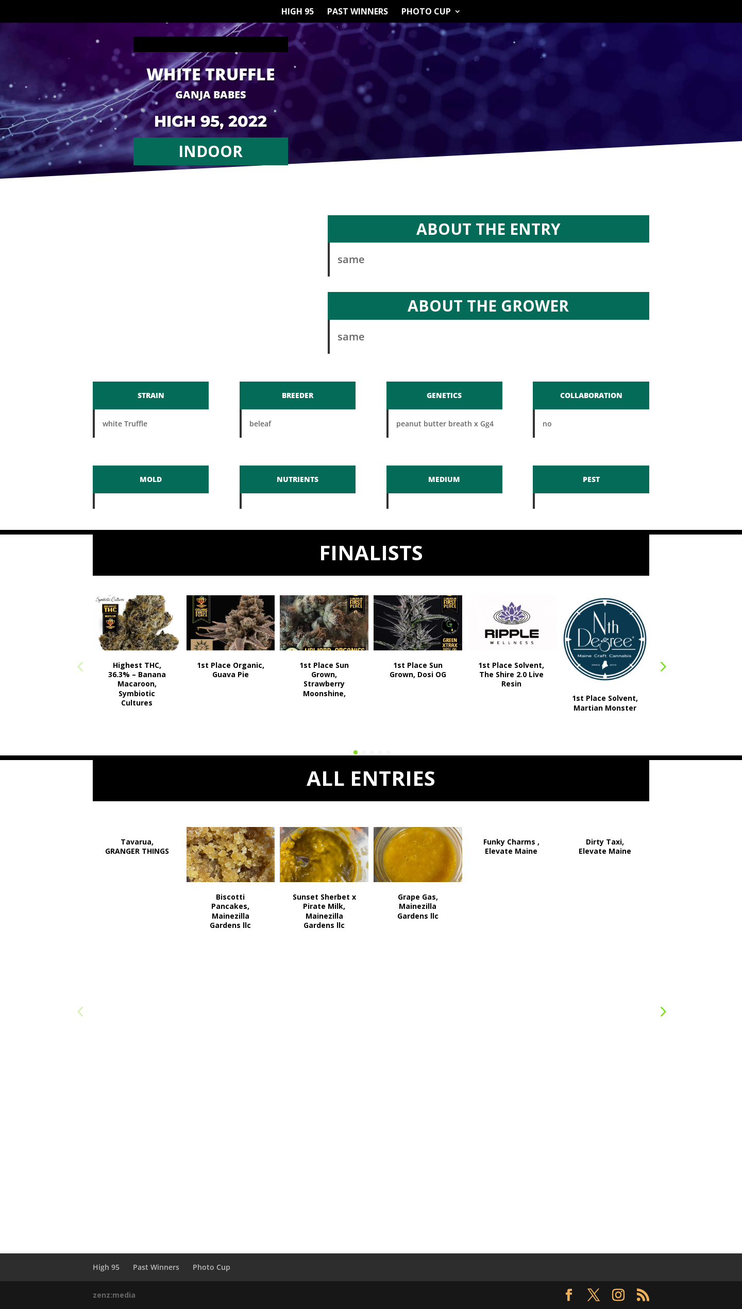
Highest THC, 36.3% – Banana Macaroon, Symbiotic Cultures (137, 684)
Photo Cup (426, 12)
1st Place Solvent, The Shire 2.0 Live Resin (511, 674)
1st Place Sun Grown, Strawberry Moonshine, (324, 679)
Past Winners (357, 12)
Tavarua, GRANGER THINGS (137, 846)
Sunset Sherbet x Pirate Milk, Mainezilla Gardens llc (324, 911)
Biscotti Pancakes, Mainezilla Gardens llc (230, 911)
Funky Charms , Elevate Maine (511, 846)
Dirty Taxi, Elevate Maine (605, 846)
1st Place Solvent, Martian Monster (605, 702)
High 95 (297, 12)
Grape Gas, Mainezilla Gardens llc (418, 906)
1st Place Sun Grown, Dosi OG (418, 669)
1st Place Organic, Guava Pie (230, 669)
